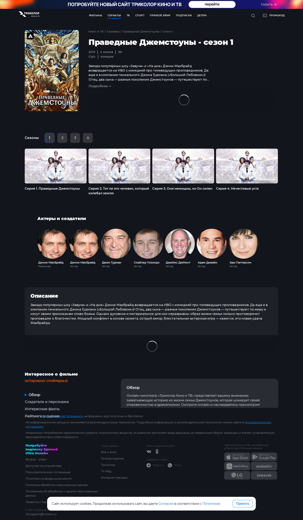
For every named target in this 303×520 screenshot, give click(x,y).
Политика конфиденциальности (49, 478)
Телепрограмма (112, 458)
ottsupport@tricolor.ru (41, 514)
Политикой (211, 504)
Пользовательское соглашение (48, 472)
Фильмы (95, 15)
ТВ (128, 15)
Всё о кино (109, 452)
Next (285, 166)
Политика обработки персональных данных (57, 485)
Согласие (165, 504)
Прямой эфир (160, 15)
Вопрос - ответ (36, 459)
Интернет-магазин (114, 477)
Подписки (184, 15)
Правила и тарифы (39, 502)
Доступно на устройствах (43, 466)
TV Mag (106, 471)
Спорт (140, 15)
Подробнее (98, 86)
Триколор (108, 465)
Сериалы (114, 15)
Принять (242, 504)
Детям (202, 15)
